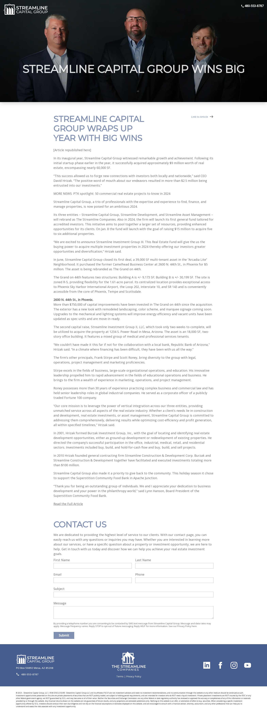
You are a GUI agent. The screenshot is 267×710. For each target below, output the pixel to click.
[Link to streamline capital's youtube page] (247, 665)
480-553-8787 (252, 6)
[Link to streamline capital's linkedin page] (206, 665)
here (194, 626)
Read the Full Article (68, 510)
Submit (64, 635)
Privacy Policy (133, 676)
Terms (119, 676)
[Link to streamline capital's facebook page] (220, 665)
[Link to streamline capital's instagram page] (234, 665)
